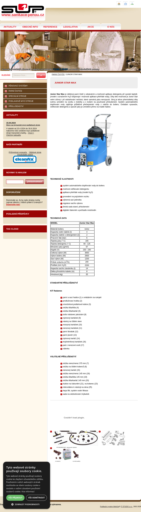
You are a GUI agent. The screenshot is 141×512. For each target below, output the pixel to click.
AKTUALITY (10, 27)
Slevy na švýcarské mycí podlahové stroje (23, 125)
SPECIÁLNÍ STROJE (17, 96)
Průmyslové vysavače (18, 152)
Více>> (31, 133)
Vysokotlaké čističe (25, 154)
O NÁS (110, 27)
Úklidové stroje (35, 152)
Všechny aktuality (13, 135)
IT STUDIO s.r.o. (127, 506)
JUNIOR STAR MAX (11, 1)
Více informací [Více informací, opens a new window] (28, 491)
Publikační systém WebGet (109, 506)
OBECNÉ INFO (30, 27)
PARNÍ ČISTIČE (15, 91)
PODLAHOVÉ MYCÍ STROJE (21, 101)
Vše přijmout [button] (15, 497)
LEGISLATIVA (70, 27)
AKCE (91, 27)
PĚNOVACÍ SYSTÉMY (18, 86)
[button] (26, 504)
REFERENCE (50, 27)
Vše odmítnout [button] (36, 497)
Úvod (118, 2)
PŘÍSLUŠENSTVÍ (16, 106)
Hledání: (6, 75)
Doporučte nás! (13, 204)
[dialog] (26, 485)
